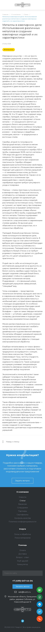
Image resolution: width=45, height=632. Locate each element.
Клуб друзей (22, 561)
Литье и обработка (22, 534)
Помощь (22, 545)
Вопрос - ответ (22, 557)
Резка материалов (22, 538)
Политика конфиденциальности (22, 522)
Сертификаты (22, 515)
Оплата (22, 550)
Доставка (22, 554)
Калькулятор (22, 564)
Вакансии (22, 504)
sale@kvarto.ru (24, 592)
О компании (22, 492)
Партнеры (22, 511)
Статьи (22, 501)
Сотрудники (22, 508)
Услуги (22, 529)
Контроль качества (22, 518)
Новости (22, 497)
